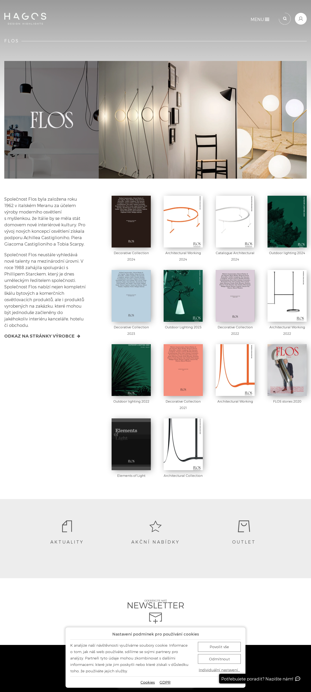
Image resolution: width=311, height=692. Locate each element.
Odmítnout (219, 659)
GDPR (165, 682)
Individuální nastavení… (219, 670)
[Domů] (25, 19)
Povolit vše (219, 647)
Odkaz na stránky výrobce (42, 336)
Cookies (148, 682)
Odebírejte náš (155, 612)
